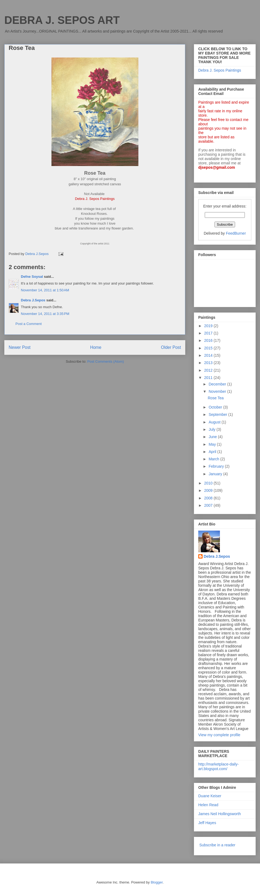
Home (96, 347)
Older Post (171, 347)
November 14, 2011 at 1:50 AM (45, 290)
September (218, 414)
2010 (209, 483)
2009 (209, 490)
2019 (209, 326)
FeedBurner (236, 233)
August (215, 422)
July (212, 429)
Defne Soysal (32, 277)
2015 (209, 348)
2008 (209, 498)
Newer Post (20, 347)
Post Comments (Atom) (105, 361)
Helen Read (208, 805)
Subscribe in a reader (217, 845)
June (213, 437)
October (216, 407)
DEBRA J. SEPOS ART (62, 20)
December (218, 384)
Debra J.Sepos (33, 300)
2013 (209, 363)
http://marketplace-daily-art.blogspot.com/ (218, 766)
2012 (209, 370)
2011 (209, 377)
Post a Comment (28, 324)
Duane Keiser (209, 796)
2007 (209, 505)
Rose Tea (216, 398)
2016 (209, 340)
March (214, 459)
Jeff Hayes (207, 823)
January (216, 474)
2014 (209, 355)
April (213, 451)
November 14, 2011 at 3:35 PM (45, 314)
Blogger (156, 882)
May (213, 444)
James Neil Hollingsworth (219, 814)
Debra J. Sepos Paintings (219, 70)
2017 (209, 333)
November (218, 391)
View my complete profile (219, 735)
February (217, 466)
